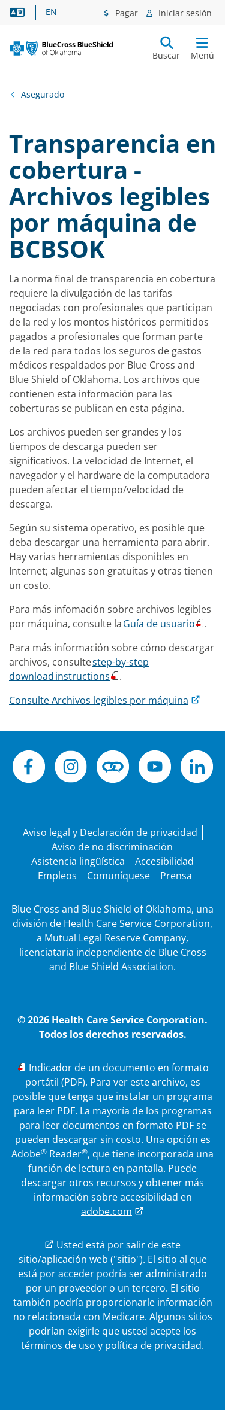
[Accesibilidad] (164, 861)
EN (51, 12)
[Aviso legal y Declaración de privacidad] (110, 832)
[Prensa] (176, 875)
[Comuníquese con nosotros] (118, 875)
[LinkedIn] (197, 768)
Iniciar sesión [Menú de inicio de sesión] (184, 13)
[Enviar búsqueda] (166, 48)
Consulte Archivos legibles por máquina (98, 700)
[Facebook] (29, 768)
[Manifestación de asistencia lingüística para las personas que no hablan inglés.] (78, 861)
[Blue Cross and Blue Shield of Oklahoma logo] (61, 48)
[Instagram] (71, 768)
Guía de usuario (159, 623)
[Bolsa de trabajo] (57, 875)
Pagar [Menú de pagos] (125, 13)
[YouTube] (155, 768)
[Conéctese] (113, 768)
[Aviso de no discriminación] (112, 846)
